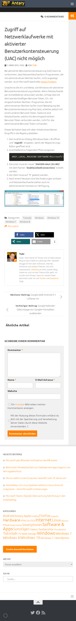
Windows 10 (53, 217)
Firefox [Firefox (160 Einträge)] (44, 515)
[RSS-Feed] (43, 613)
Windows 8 (25, 221)
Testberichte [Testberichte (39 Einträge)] (45, 529)
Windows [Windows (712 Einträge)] (46, 533)
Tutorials (27, 217)
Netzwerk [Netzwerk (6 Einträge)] (64, 520)
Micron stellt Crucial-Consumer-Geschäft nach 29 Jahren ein (36, 478)
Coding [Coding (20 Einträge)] (35, 516)
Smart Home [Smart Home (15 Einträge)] (16, 525)
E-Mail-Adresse (45, 379)
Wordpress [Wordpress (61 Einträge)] (62, 537)
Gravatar (19, 404)
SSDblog (35, 269)
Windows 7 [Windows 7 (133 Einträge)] (63, 533)
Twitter (43, 278)
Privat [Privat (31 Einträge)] (6, 525)
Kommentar (15, 349)
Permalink (12, 226)
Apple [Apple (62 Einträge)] (27, 516)
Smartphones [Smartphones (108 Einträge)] (32, 525)
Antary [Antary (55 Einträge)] (19, 516)
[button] (24, 234)
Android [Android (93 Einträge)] (8, 516)
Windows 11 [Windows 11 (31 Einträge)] (48, 537)
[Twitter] (33, 613)
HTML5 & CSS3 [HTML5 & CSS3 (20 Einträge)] (28, 520)
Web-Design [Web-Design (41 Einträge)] (29, 533)
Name (12, 379)
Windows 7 (11, 221)
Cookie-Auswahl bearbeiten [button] (20, 549)
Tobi (34, 65)
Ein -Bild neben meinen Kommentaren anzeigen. (26, 406)
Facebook (54, 278)
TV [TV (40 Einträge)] (19, 533)
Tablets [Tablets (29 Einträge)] (34, 529)
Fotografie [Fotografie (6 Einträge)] (54, 516)
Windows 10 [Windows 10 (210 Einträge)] (30, 537)
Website (12, 390)
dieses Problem (48, 81)
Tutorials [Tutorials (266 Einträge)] (10, 533)
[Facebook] (38, 613)
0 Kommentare (52, 16)
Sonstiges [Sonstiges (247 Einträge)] (21, 529)
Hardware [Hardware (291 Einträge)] (11, 520)
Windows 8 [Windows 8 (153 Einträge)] (11, 537)
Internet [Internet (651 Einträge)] (44, 519)
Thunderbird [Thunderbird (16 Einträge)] (60, 529)
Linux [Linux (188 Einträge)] (56, 520)
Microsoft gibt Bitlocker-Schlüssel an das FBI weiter (31, 460)
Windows (39, 217)
